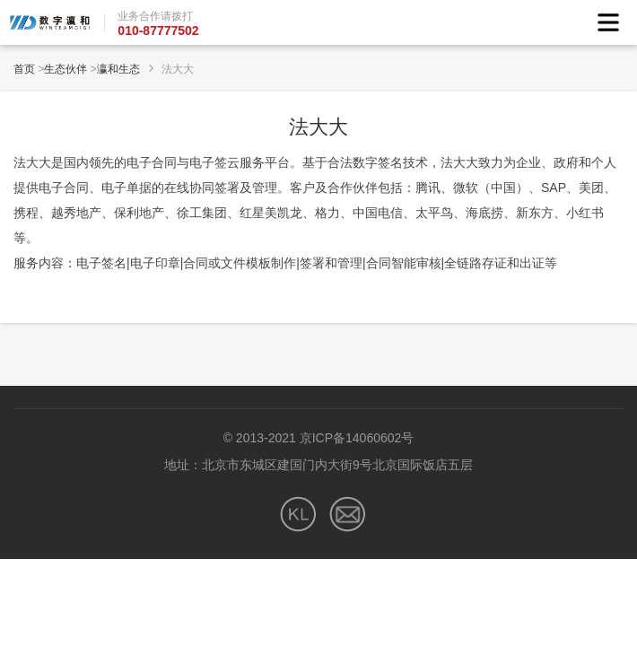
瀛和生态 (118, 69)
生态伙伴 (65, 69)
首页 (24, 69)
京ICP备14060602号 (357, 438)
